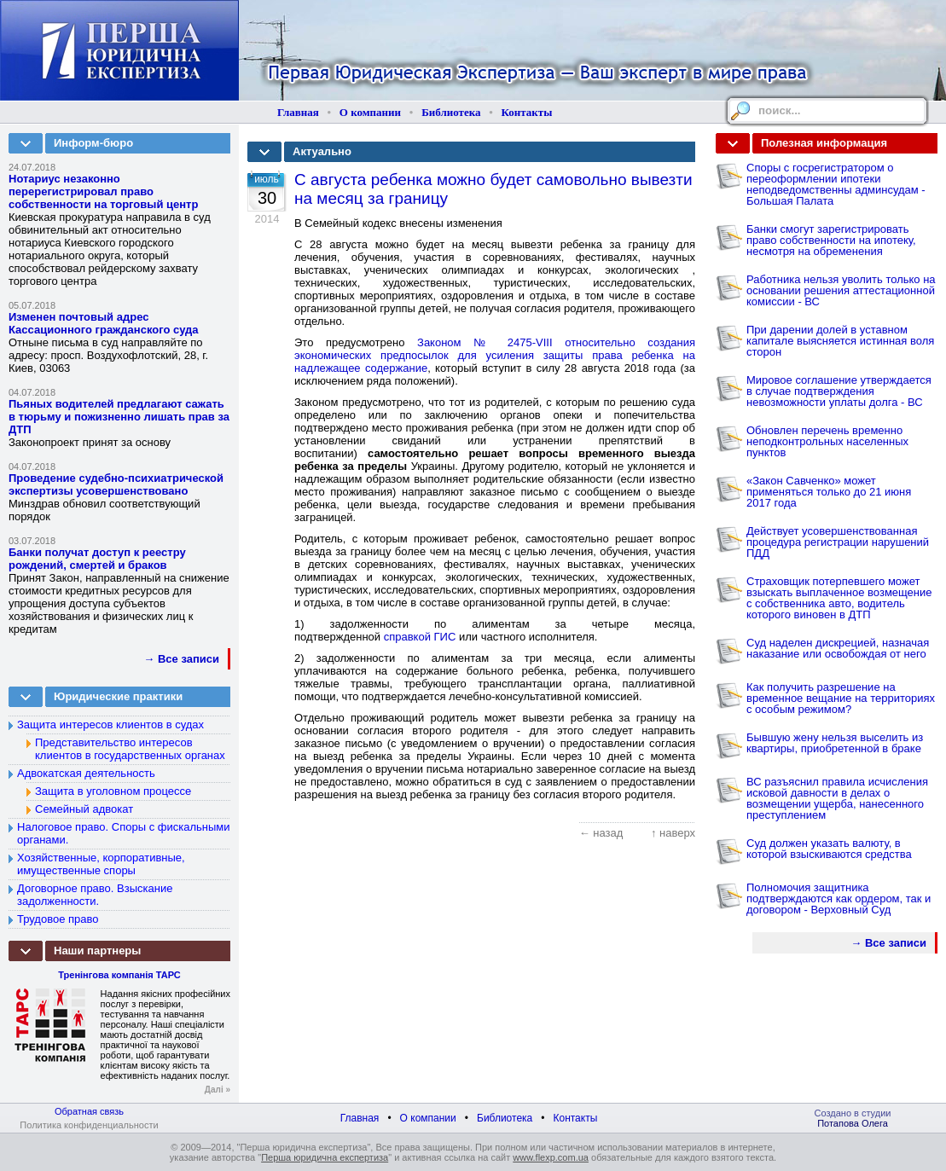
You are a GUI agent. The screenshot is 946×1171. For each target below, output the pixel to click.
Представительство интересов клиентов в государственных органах (130, 749)
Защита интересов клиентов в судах (110, 724)
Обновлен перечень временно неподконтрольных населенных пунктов (827, 441)
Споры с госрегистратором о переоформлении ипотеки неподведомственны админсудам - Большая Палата (836, 184)
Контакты (527, 112)
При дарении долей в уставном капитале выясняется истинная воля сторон (840, 340)
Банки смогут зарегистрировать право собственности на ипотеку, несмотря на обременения (831, 240)
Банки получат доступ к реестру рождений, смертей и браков (97, 558)
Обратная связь (89, 1111)
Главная (298, 112)
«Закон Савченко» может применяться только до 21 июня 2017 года (828, 491)
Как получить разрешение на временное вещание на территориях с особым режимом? (840, 698)
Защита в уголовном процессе (113, 791)
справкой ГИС (420, 636)
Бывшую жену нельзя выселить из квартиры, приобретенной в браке (834, 743)
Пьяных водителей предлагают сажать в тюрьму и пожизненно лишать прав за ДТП (119, 416)
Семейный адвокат (84, 809)
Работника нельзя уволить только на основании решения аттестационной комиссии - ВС (841, 290)
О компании (370, 112)
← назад (601, 832)
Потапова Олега (852, 1123)
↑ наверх (673, 832)
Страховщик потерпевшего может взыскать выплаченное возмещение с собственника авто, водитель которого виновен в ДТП (839, 598)
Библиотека (450, 112)
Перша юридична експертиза (324, 1157)
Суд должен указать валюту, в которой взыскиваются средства (829, 849)
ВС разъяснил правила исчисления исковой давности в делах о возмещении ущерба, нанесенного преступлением (837, 798)
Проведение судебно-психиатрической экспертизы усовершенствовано (116, 484)
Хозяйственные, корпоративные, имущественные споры (101, 864)
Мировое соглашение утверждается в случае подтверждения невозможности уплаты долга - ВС (838, 391)
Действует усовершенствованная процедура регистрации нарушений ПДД (837, 542)
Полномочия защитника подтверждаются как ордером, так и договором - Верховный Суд (838, 898)
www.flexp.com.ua (551, 1157)
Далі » (217, 1089)
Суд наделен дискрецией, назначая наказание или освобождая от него (837, 648)
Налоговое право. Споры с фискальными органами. (123, 833)
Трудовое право (58, 919)
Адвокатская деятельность (86, 773)
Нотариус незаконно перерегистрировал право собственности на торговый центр (103, 191)
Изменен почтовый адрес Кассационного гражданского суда (104, 323)
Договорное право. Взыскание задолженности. (94, 894)
